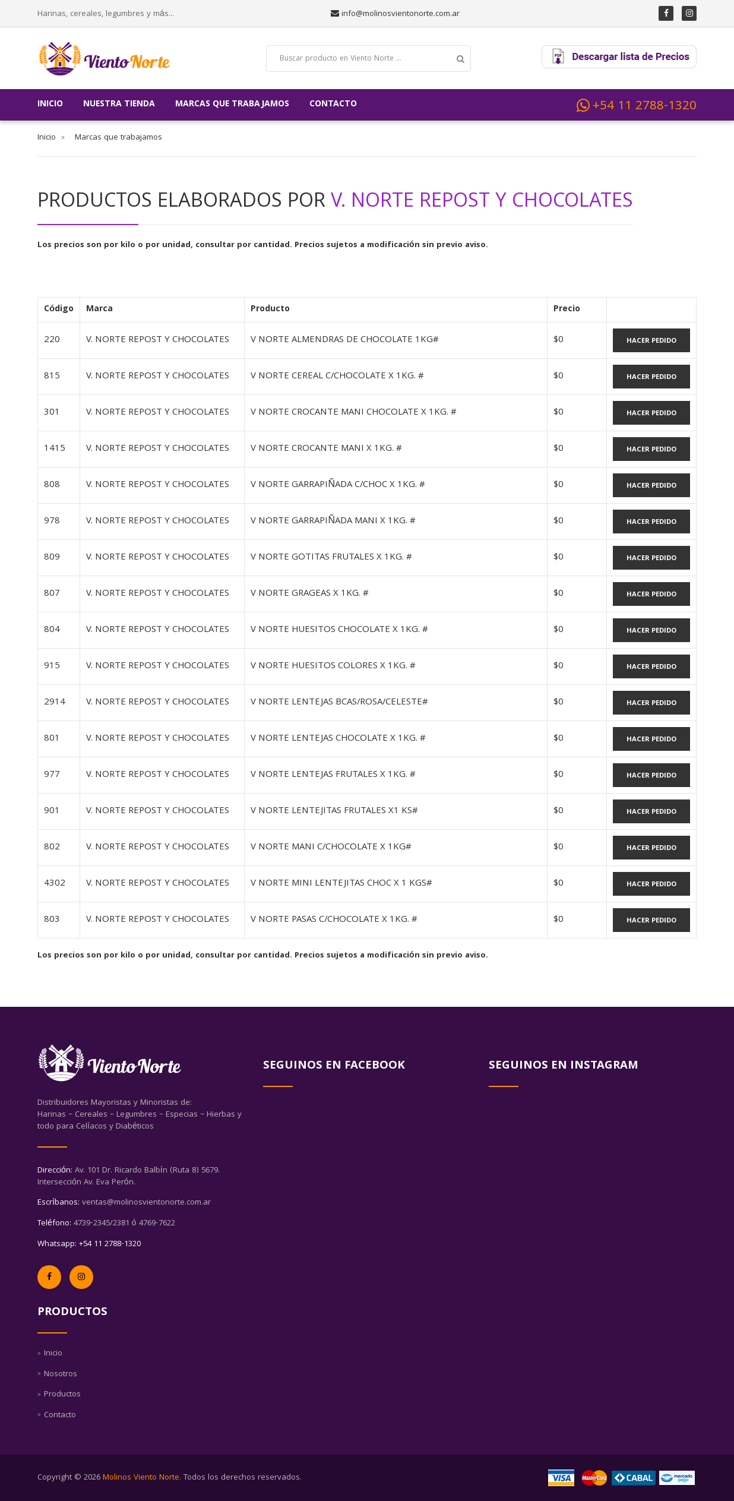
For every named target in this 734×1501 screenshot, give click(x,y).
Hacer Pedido (651, 341)
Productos (62, 1394)
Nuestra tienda (119, 104)
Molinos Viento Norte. (142, 1477)
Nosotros (60, 1374)
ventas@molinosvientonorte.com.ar (146, 1202)
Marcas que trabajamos (232, 104)
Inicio (50, 104)
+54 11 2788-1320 (637, 106)
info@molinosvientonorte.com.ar (399, 14)
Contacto (333, 104)
